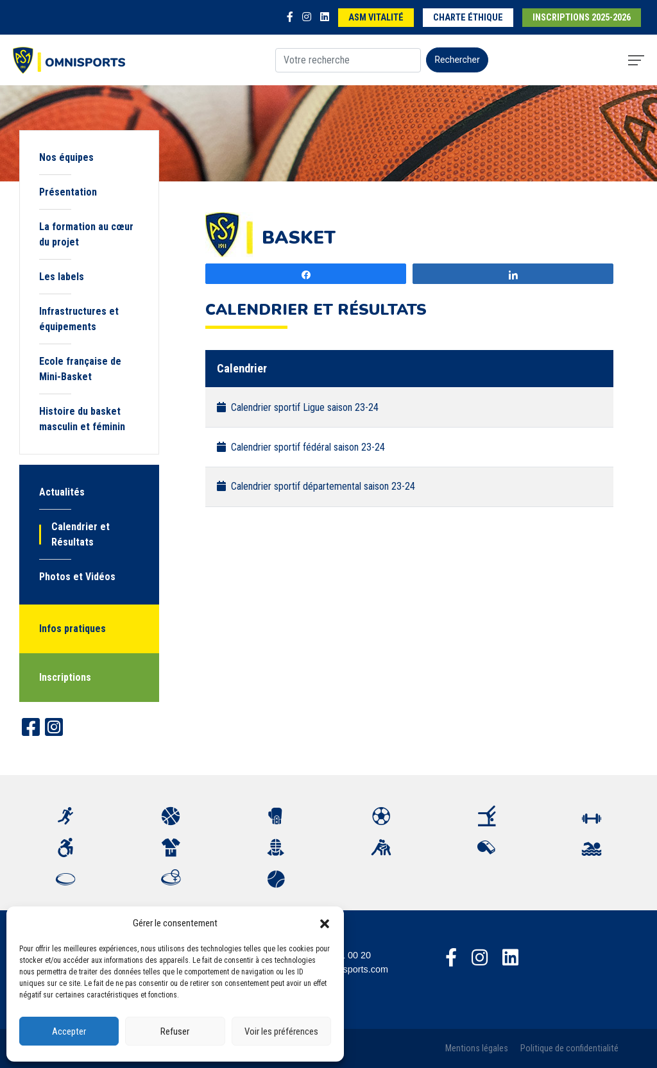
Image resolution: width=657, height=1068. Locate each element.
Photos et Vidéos (77, 577)
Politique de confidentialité (569, 1048)
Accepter (69, 1031)
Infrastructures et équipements (79, 319)
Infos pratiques (72, 628)
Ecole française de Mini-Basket (80, 369)
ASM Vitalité (376, 17)
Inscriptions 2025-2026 (582, 17)
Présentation (68, 192)
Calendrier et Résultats (80, 534)
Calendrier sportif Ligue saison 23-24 (298, 407)
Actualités (62, 492)
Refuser (174, 1031)
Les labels (61, 277)
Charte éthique (468, 17)
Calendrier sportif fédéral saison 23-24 (301, 447)
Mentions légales (476, 1048)
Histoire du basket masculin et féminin (82, 419)
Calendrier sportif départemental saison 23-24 (316, 486)
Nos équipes (66, 157)
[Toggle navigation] (636, 60)
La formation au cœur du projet (86, 234)
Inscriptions (65, 677)
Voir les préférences (281, 1031)
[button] (324, 923)
